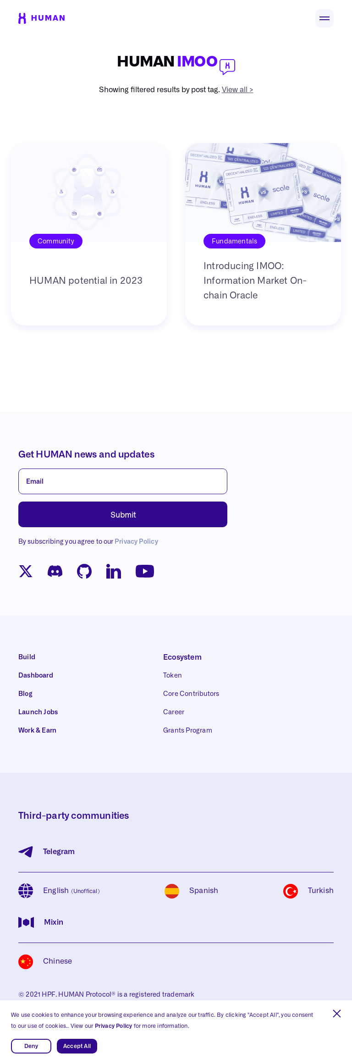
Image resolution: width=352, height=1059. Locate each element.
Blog (25, 694)
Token (172, 676)
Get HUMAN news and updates (86, 454)
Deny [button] (31, 1046)
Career (173, 712)
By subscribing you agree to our (88, 542)
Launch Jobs (38, 712)
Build (26, 657)
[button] (337, 1013)
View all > (237, 90)
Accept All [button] (77, 1046)
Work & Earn (37, 731)
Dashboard (35, 676)
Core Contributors (191, 694)
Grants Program (187, 731)
